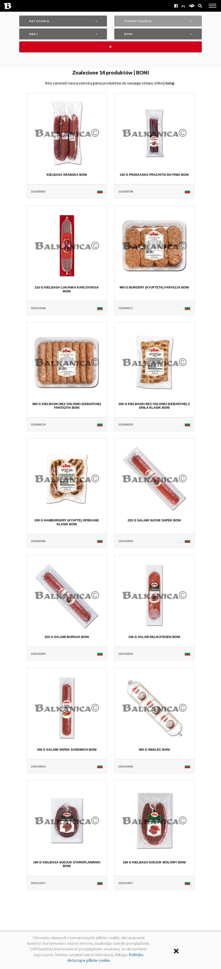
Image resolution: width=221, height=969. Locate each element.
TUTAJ (169, 83)
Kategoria (39, 21)
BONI (128, 34)
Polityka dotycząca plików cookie (105, 957)
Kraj (33, 34)
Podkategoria (138, 21)
